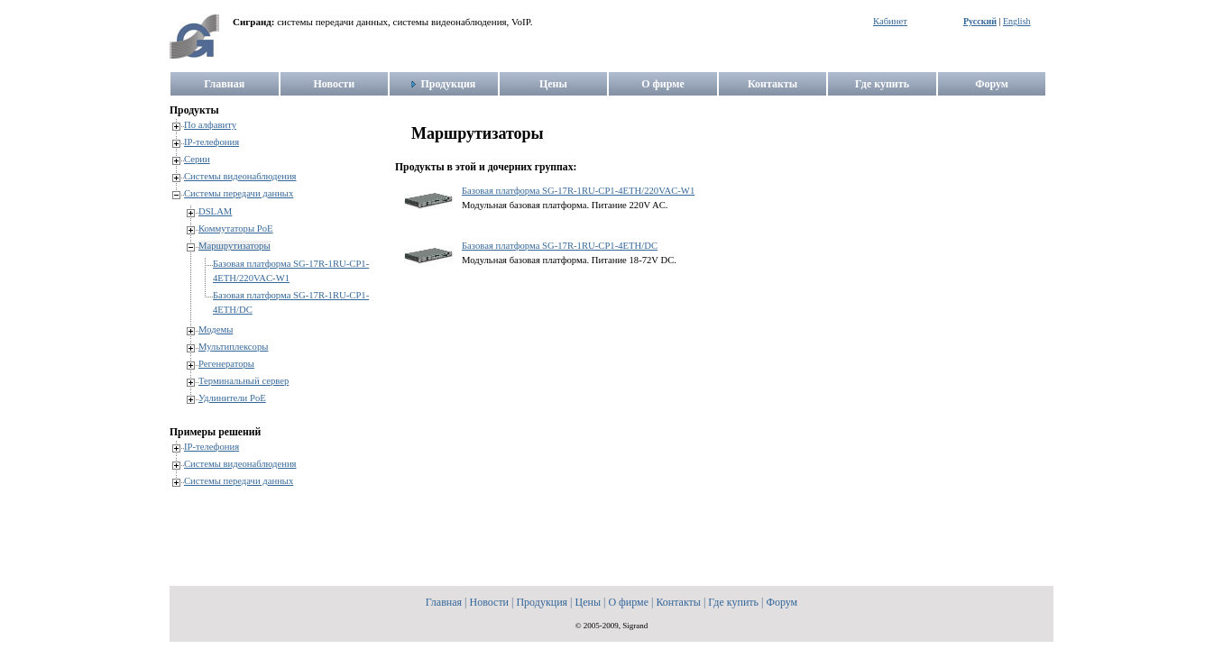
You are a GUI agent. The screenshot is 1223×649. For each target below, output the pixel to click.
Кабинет (890, 21)
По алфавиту (210, 125)
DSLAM (215, 211)
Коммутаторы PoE (235, 228)
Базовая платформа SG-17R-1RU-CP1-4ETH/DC (559, 246)
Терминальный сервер (243, 381)
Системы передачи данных (238, 193)
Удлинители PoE (232, 398)
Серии (197, 159)
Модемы (215, 329)
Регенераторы (226, 364)
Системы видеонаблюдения (240, 176)
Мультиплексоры (233, 347)
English (1017, 21)
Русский (980, 21)
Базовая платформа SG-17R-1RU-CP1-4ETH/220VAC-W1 (578, 191)
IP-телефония (211, 142)
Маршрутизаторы (234, 246)
